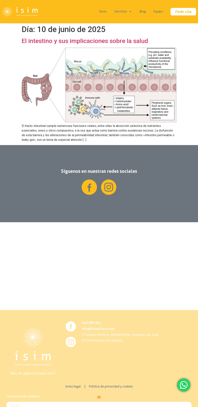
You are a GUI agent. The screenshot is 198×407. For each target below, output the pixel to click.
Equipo (158, 11)
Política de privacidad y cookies (111, 386)
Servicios (123, 11)
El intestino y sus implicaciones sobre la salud (85, 41)
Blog (143, 11)
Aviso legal (73, 386)
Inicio (103, 11)
